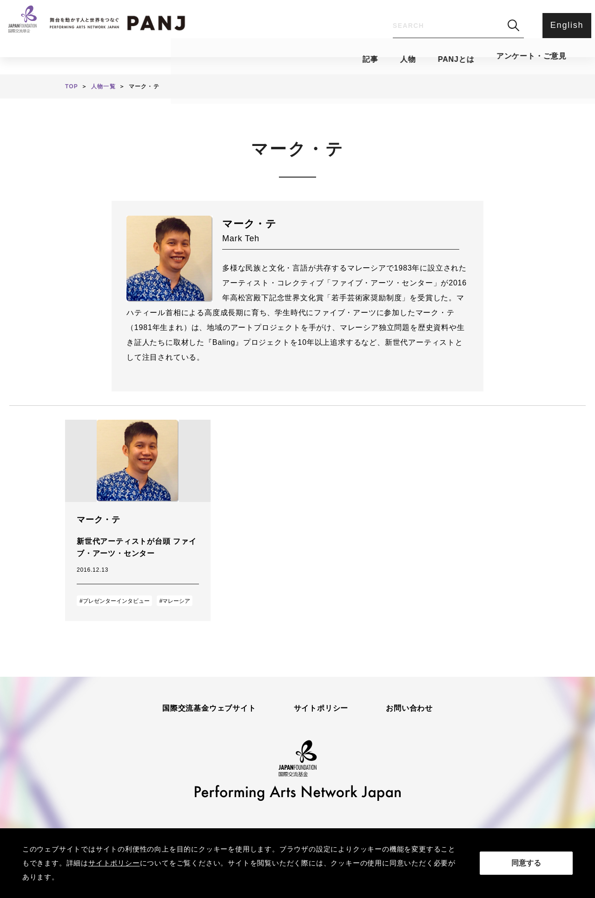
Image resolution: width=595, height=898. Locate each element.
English (565, 25)
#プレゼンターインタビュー (114, 601)
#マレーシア (175, 601)
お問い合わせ (409, 708)
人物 (233, 58)
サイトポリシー (321, 708)
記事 (181, 58)
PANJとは (296, 58)
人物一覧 (103, 86)
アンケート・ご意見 (387, 58)
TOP (71, 86)
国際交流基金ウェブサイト (209, 708)
